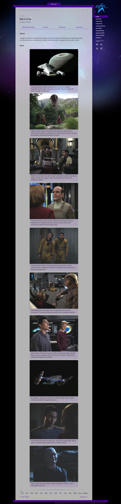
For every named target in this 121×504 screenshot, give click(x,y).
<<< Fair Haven (24, 497)
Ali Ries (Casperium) (101, 502)
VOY (39, 10)
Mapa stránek (100, 35)
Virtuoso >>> (84, 497)
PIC (60, 493)
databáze (30, 10)
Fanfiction (99, 23)
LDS (65, 493)
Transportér (100, 30)
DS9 (36, 493)
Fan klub (98, 19)
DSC (51, 493)
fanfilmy (85, 493)
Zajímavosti (79, 27)
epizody (35, 10)
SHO (55, 493)
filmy (79, 493)
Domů (97, 16)
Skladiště (99, 28)
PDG (70, 493)
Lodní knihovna (100, 26)
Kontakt (98, 37)
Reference (62, 27)
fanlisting (99, 21)
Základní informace (28, 27)
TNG (31, 493)
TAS (27, 493)
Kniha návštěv (100, 33)
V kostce (45, 27)
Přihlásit (54, 4)
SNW (75, 493)
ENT (46, 493)
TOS (22, 493)
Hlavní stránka (23, 10)
